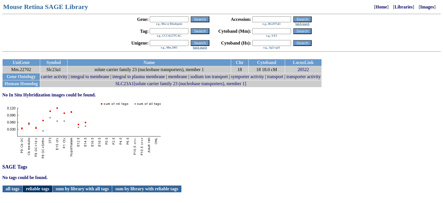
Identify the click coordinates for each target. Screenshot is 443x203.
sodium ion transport (209, 76)
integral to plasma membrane (138, 76)
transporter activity (303, 76)
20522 (303, 69)
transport (275, 76)
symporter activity (247, 76)
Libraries (404, 7)
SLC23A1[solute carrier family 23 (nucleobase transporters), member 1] (180, 83)
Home (381, 7)
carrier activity (54, 76)
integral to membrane (90, 76)
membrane (177, 76)
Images (427, 7)
